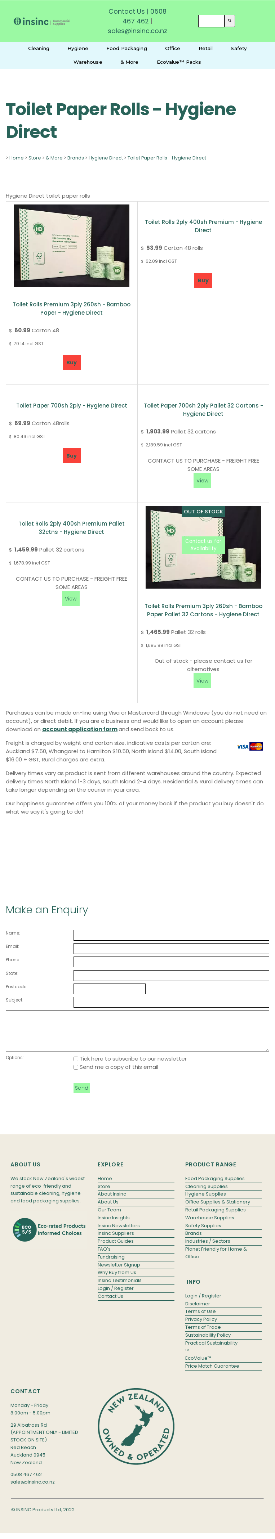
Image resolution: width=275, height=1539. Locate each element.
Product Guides (116, 1248)
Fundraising (111, 1264)
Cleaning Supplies (206, 1194)
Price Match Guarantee (212, 1373)
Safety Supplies (203, 1233)
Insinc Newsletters (119, 1233)
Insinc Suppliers (116, 1240)
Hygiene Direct (106, 158)
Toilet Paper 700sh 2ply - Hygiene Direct (71, 405)
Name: (13, 933)
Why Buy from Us (117, 1280)
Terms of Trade (203, 1334)
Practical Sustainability (211, 1350)
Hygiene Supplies (205, 1201)
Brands (75, 158)
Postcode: (16, 987)
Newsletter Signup (119, 1272)
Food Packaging (126, 48)
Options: (15, 1065)
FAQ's (104, 1256)
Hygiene (77, 48)
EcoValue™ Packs (179, 62)
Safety (239, 48)
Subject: (14, 1000)
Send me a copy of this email (116, 1074)
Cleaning (38, 48)
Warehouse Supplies (209, 1225)
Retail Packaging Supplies (215, 1217)
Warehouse (88, 62)
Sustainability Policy (208, 1342)
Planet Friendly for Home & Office (216, 1260)
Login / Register (116, 1295)
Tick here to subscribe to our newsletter (130, 1066)
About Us (108, 1209)
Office (173, 48)
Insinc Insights (114, 1225)
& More (129, 62)
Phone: (13, 960)
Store (34, 158)
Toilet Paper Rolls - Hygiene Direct (167, 158)
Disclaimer (197, 1311)
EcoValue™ (198, 1365)
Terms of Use (200, 1318)
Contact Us (126, 11)
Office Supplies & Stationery (217, 1209)
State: (12, 973)
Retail (206, 48)
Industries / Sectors (207, 1248)
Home (16, 158)
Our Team (109, 1217)
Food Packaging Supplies (215, 1186)
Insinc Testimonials (120, 1287)
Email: (12, 946)
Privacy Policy (201, 1326)
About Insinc (112, 1201)
